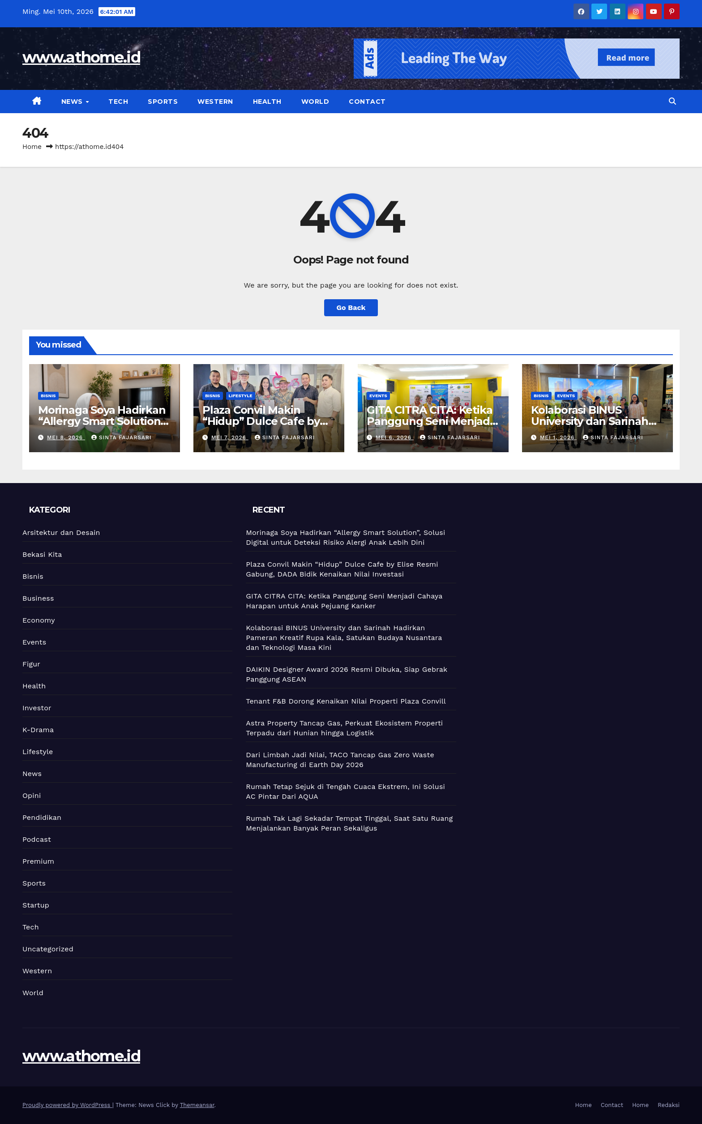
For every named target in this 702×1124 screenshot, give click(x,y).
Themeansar (197, 1105)
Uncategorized (47, 949)
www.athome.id (81, 57)
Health (267, 102)
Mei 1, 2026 (558, 437)
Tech (118, 102)
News (73, 102)
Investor (36, 708)
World (315, 102)
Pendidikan (41, 817)
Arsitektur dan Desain (61, 532)
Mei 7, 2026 (229, 437)
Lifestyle (241, 395)
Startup (35, 905)
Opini (31, 795)
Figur (31, 664)
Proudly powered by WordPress (67, 1105)
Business (38, 598)
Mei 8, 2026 (66, 437)
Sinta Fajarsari (121, 437)
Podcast (36, 839)
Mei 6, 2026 (395, 437)
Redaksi (669, 1105)
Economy (38, 620)
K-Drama (38, 729)
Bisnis (48, 395)
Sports (163, 102)
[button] (672, 101)
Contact (367, 102)
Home (32, 147)
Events (378, 395)
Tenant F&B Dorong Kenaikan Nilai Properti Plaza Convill (346, 701)
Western (215, 102)
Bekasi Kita (42, 554)
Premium (38, 861)
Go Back (351, 307)
